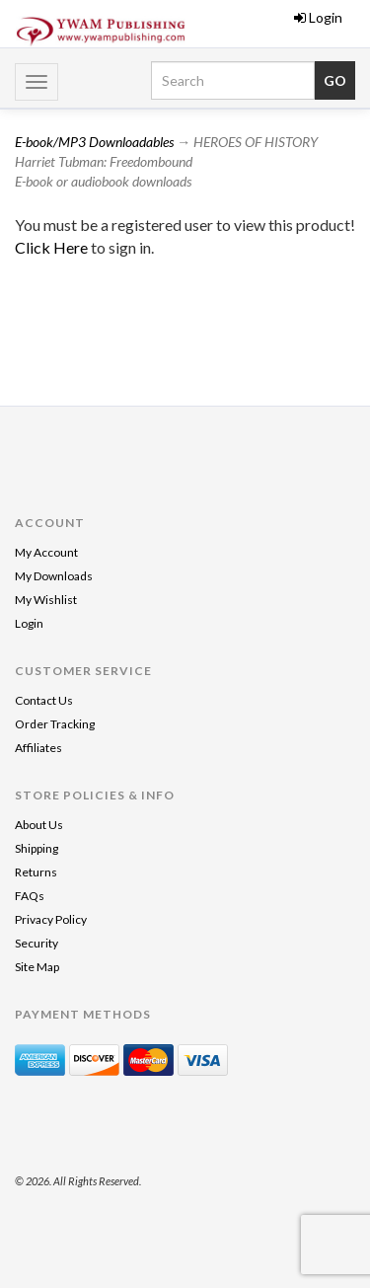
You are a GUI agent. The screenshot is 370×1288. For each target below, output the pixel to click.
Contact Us (44, 700)
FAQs (29, 895)
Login (318, 17)
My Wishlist (46, 599)
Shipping (36, 848)
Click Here (53, 247)
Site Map (37, 966)
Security (36, 943)
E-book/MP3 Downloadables (94, 141)
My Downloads (54, 575)
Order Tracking (55, 724)
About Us (39, 824)
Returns (36, 872)
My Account (46, 552)
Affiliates (38, 747)
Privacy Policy (51, 919)
